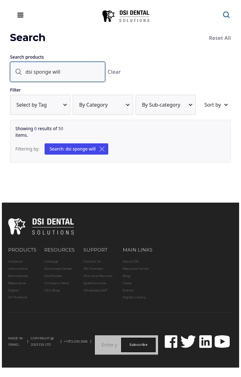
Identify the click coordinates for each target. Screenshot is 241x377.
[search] (57, 72)
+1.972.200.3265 (76, 341)
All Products (17, 297)
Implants (15, 261)
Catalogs (51, 261)
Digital (13, 290)
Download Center (58, 269)
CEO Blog (52, 290)
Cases (127, 283)
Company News (56, 283)
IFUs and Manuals (97, 276)
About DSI (131, 261)
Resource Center (136, 269)
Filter (15, 90)
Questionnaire (94, 283)
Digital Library (134, 297)
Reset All (220, 38)
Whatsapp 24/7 (95, 290)
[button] (40, 105)
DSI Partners (93, 269)
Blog (126, 276)
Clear (114, 71)
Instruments (18, 269)
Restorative (17, 283)
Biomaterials (18, 276)
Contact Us (92, 261)
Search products (27, 57)
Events (128, 290)
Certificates (53, 276)
